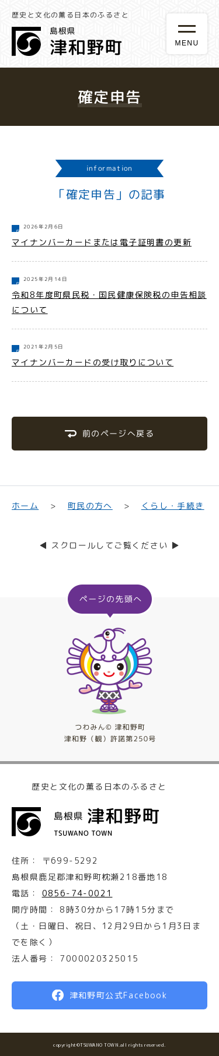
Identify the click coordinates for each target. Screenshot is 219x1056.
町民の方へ (89, 505)
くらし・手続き (172, 505)
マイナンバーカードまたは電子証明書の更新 (102, 242)
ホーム (25, 505)
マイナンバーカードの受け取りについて (92, 362)
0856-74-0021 (77, 893)
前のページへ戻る (118, 433)
